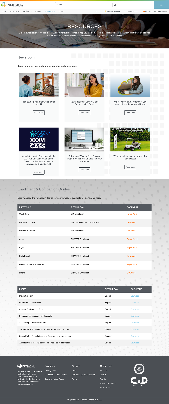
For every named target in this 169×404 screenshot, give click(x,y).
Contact (62, 11)
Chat (74, 371)
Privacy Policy (105, 387)
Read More (38, 113)
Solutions (27, 11)
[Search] (114, 4)
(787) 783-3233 (131, 11)
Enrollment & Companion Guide (84, 375)
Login (161, 5)
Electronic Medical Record (54, 379)
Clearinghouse (50, 371)
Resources (50, 11)
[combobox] (84, 4)
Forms (74, 379)
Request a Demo (112, 11)
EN (97, 11)
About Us (14, 11)
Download (131, 222)
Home (4, 11)
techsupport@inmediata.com (155, 11)
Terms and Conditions (108, 383)
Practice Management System (56, 375)
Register (103, 379)
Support (38, 11)
